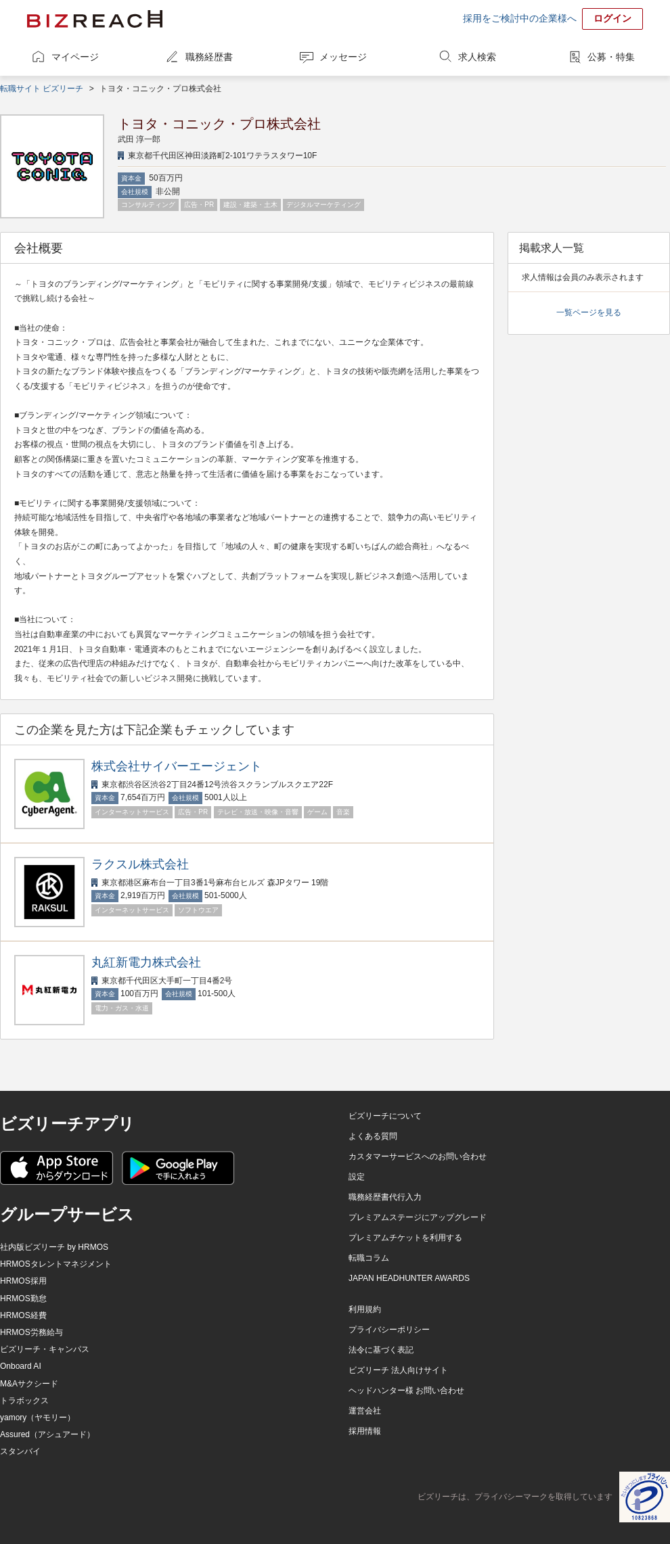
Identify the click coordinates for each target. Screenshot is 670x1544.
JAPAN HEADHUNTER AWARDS (409, 1278)
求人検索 (477, 56)
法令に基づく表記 (381, 1350)
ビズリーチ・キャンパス (44, 1349)
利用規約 (365, 1309)
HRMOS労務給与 (31, 1332)
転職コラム (369, 1258)
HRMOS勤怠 (23, 1298)
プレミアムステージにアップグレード (418, 1217)
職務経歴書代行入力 (385, 1197)
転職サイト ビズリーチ (41, 88)
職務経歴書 (209, 56)
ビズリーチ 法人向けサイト (398, 1370)
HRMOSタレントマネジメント (56, 1264)
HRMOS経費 (23, 1315)
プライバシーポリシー (389, 1329)
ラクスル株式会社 (140, 864)
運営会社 (365, 1411)
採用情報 (365, 1431)
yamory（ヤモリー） (37, 1417)
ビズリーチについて (385, 1116)
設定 (357, 1177)
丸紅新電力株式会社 (146, 962)
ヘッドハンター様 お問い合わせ (406, 1390)
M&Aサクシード (29, 1383)
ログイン (612, 18)
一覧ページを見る (588, 312)
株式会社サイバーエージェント (176, 766)
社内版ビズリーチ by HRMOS (54, 1247)
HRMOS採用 (23, 1281)
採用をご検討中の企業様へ (520, 18)
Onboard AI (20, 1366)
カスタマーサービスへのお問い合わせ (418, 1156)
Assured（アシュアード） (47, 1434)
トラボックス (24, 1400)
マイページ (75, 56)
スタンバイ (20, 1451)
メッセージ (343, 56)
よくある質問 (373, 1136)
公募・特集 (611, 56)
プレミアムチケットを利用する (405, 1237)
